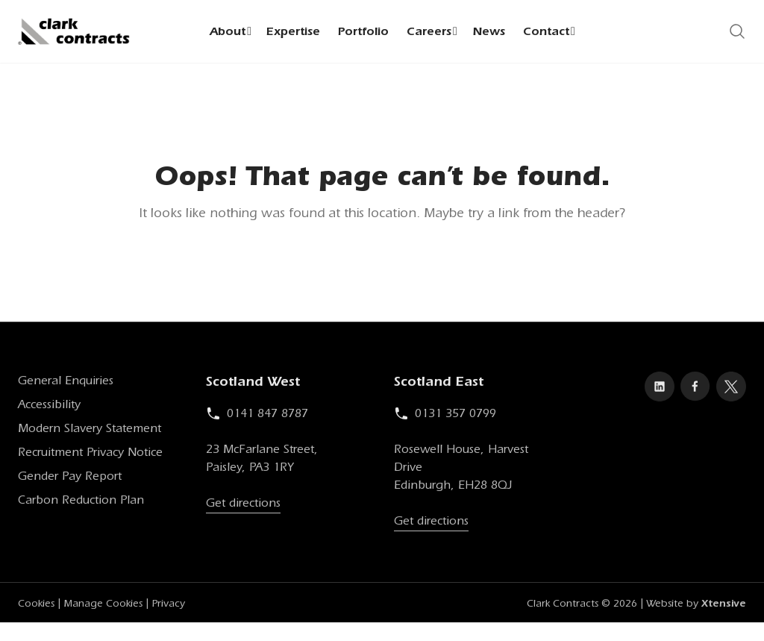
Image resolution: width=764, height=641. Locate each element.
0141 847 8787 (257, 415)
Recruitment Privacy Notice (90, 454)
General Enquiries (65, 383)
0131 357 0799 (445, 415)
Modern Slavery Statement (89, 430)
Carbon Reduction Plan (81, 502)
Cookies (36, 606)
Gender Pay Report (70, 478)
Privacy (168, 606)
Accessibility (49, 406)
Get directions (243, 505)
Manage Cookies (103, 606)
